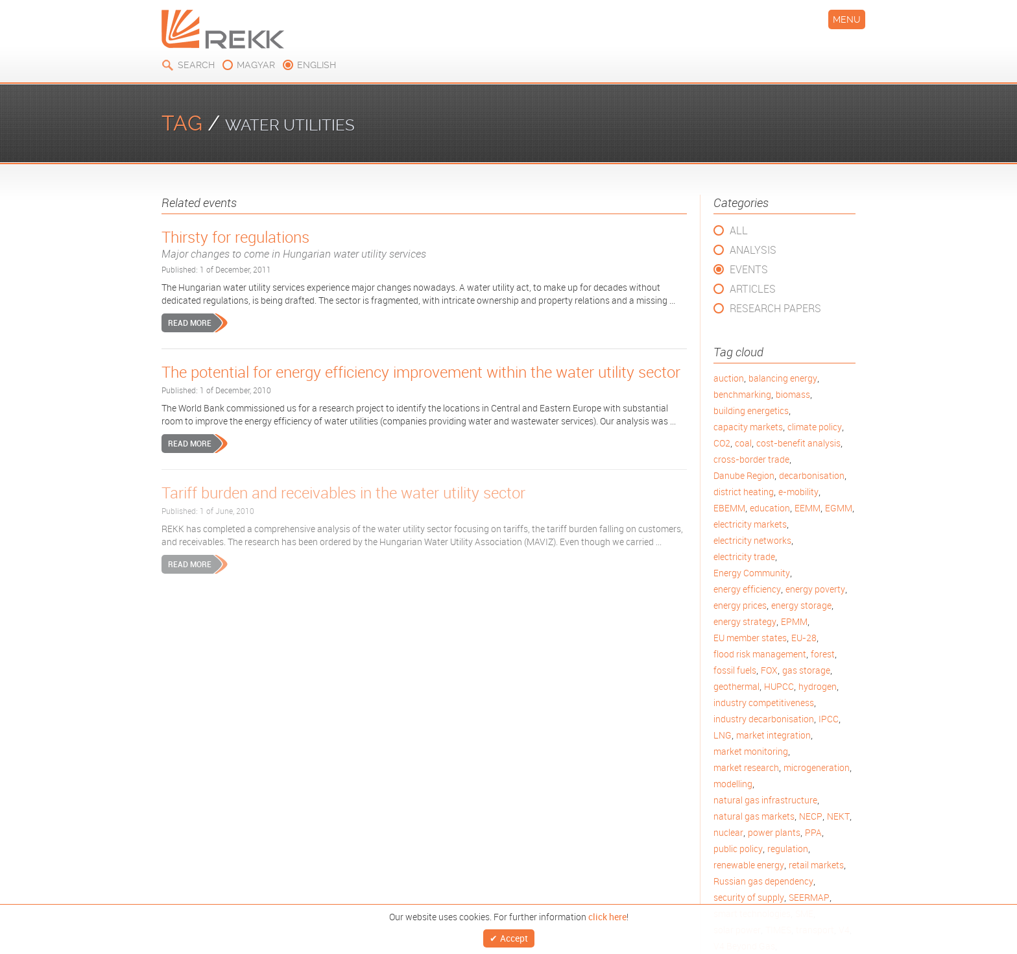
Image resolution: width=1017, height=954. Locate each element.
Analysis (753, 249)
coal (743, 443)
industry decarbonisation (763, 719)
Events (749, 269)
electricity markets (750, 524)
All (739, 230)
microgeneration (817, 767)
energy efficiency (747, 589)
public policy (738, 848)
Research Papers (775, 308)
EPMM (794, 621)
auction (728, 378)
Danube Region (743, 475)
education (770, 508)
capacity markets (748, 427)
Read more (189, 322)
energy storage (801, 605)
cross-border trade (751, 459)
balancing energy (782, 378)
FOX (769, 670)
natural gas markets (754, 816)
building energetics (751, 410)
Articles (753, 288)
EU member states (750, 637)
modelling (732, 783)
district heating (743, 491)
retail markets (816, 865)
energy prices (740, 605)
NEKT (838, 816)
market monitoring (750, 751)
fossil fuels (734, 670)
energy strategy (744, 621)
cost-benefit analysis (798, 443)
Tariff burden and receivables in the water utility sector (343, 492)
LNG (722, 735)
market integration (773, 735)
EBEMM (729, 508)
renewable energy (748, 865)
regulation (787, 848)
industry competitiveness (763, 702)
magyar (256, 65)
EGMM (838, 508)
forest (823, 654)
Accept (514, 937)
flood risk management (759, 654)
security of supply (748, 897)
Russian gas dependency (763, 881)
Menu (847, 19)
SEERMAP (809, 897)
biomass (793, 394)
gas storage (806, 670)
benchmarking (742, 394)
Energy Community (751, 573)
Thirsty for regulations (424, 244)
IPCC (829, 719)
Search (196, 65)
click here (607, 914)
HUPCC (779, 686)
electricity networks (752, 540)
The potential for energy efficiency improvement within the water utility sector (421, 372)
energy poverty (815, 589)
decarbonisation (811, 475)
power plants (774, 832)
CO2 (721, 443)
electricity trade (744, 556)
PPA (813, 832)
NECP (810, 816)
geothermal (736, 686)
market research (746, 767)
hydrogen (817, 686)
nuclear (728, 832)
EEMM (807, 508)
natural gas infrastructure (765, 800)
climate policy (814, 427)
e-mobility (798, 491)
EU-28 (804, 637)
